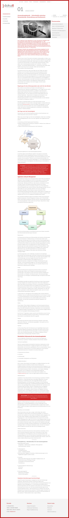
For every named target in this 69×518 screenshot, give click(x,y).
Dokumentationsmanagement (57, 24)
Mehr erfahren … (34, 398)
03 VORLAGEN (5, 21)
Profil (30, 1)
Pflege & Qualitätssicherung (32, 509)
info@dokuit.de (12, 511)
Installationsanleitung (22, 373)
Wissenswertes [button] (43, 1)
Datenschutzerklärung (51, 511)
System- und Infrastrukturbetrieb (58, 26)
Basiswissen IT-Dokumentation (57, 28)
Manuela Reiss (50, 505)
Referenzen (35, 1)
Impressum (49, 509)
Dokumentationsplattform (41, 168)
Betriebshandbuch (26, 104)
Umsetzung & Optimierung (32, 507)
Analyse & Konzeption (31, 505)
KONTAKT (49, 1)
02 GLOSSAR (5, 18)
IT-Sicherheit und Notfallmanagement (59, 30)
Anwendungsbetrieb (55, 32)
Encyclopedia (54, 37)
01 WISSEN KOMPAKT (6, 16)
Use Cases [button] (21, 1)
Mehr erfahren (43, 172)
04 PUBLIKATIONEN (6, 23)
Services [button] (26, 1)
